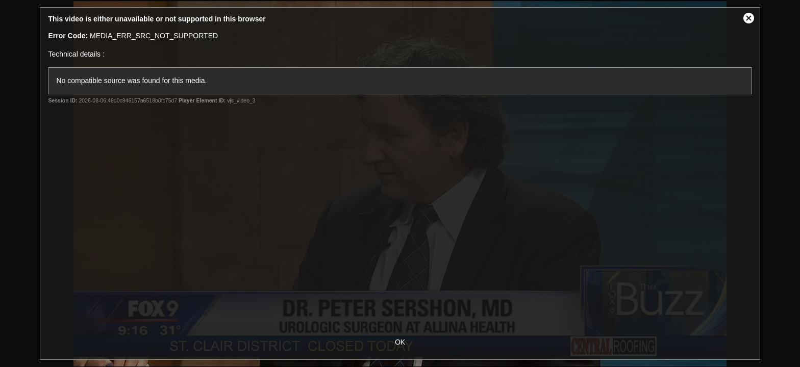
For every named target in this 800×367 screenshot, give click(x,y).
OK (400, 342)
